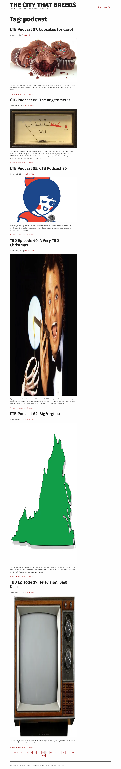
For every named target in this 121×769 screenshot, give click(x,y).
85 (35, 752)
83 (27, 752)
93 (67, 752)
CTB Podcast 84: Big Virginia (35, 413)
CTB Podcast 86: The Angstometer (40, 100)
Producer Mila (26, 35)
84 (31, 752)
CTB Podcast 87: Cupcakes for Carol (41, 29)
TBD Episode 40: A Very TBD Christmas (34, 242)
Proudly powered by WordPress (20, 765)
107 (73, 752)
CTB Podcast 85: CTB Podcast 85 (38, 168)
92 (63, 752)
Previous (15, 752)
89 (51, 752)
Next (43, 755)
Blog (99, 7)
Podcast (12, 94)
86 (39, 752)
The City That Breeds (43, 5)
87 (43, 752)
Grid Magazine (42, 765)
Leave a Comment (27, 94)
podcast (18, 94)
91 (59, 752)
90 (55, 752)
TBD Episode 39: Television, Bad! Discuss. (38, 584)
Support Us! (106, 7)
